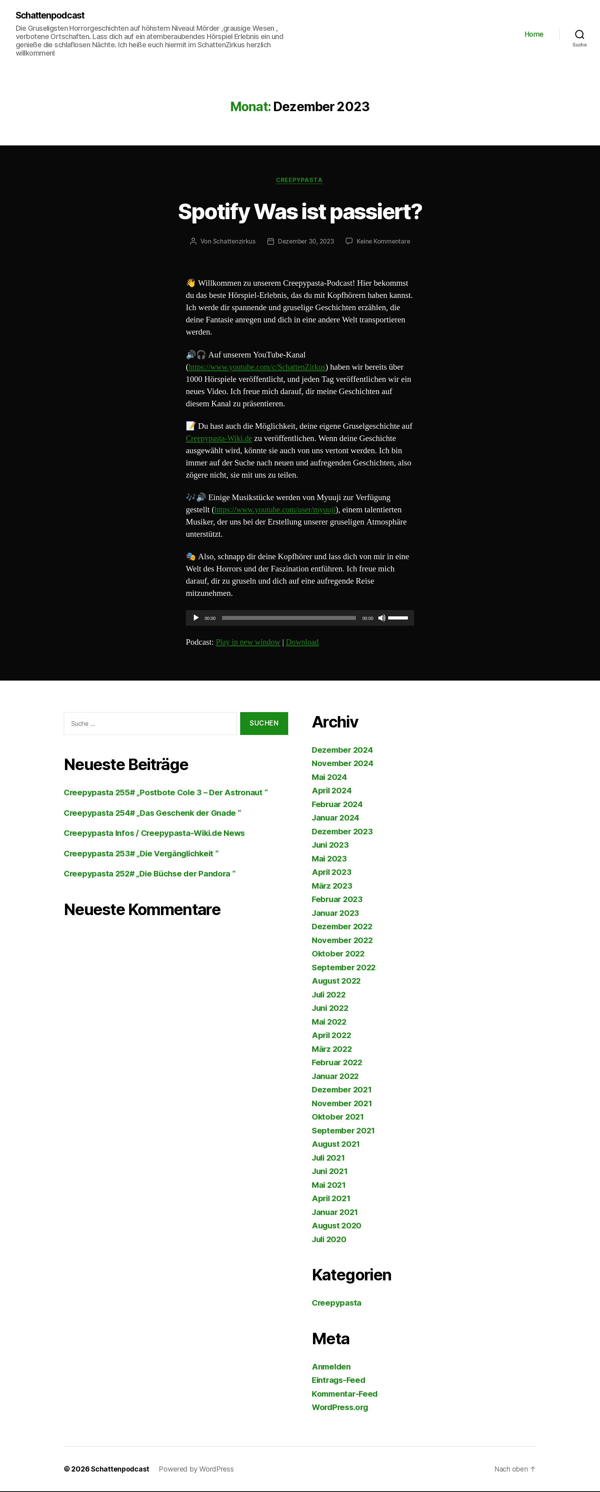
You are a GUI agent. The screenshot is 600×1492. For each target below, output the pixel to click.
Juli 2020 (330, 1240)
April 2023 (332, 873)
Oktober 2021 (339, 1118)
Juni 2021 (331, 1172)
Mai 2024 (330, 778)
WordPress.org (342, 1408)
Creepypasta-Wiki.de (221, 439)
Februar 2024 (338, 805)
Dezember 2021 (343, 1091)
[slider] (289, 619)
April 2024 (333, 791)
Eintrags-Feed (340, 1381)
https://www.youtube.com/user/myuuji (278, 511)
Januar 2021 (336, 1213)
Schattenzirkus (231, 242)
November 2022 (344, 941)
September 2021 (345, 1131)
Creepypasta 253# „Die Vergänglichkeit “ (144, 854)
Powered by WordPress (197, 1470)
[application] (300, 619)
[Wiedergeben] (196, 619)
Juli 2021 (330, 1158)
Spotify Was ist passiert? (300, 211)
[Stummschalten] (382, 619)
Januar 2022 (336, 1077)
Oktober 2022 (339, 955)
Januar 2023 (336, 914)
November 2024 (344, 764)
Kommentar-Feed (346, 1394)
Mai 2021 (330, 1186)
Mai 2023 (330, 859)
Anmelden (332, 1367)
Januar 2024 (337, 819)
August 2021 (337, 1145)
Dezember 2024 (344, 750)
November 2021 (343, 1104)
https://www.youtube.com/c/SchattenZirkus (260, 368)
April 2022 (332, 1036)
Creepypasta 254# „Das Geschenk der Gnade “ (156, 814)
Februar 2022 (338, 1063)
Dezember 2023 (343, 832)
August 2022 (337, 982)
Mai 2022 (330, 1022)
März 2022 (333, 1050)
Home (534, 34)
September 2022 (345, 968)
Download (306, 643)
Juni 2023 (331, 846)
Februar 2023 (338, 900)
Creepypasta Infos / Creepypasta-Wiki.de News (158, 834)
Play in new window (249, 643)
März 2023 (333, 886)
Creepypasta (300, 180)
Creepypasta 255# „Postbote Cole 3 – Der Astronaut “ (168, 793)
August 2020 (338, 1227)
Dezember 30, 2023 (305, 242)
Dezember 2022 (343, 927)
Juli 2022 (330, 995)
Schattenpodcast (53, 15)
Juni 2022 (331, 1009)
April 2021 (332, 1199)
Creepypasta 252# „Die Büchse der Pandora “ (153, 875)
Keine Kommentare (385, 242)
